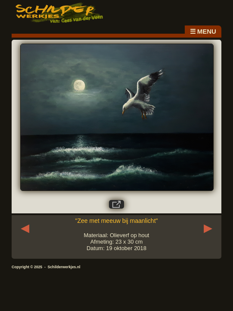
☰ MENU (203, 31)
